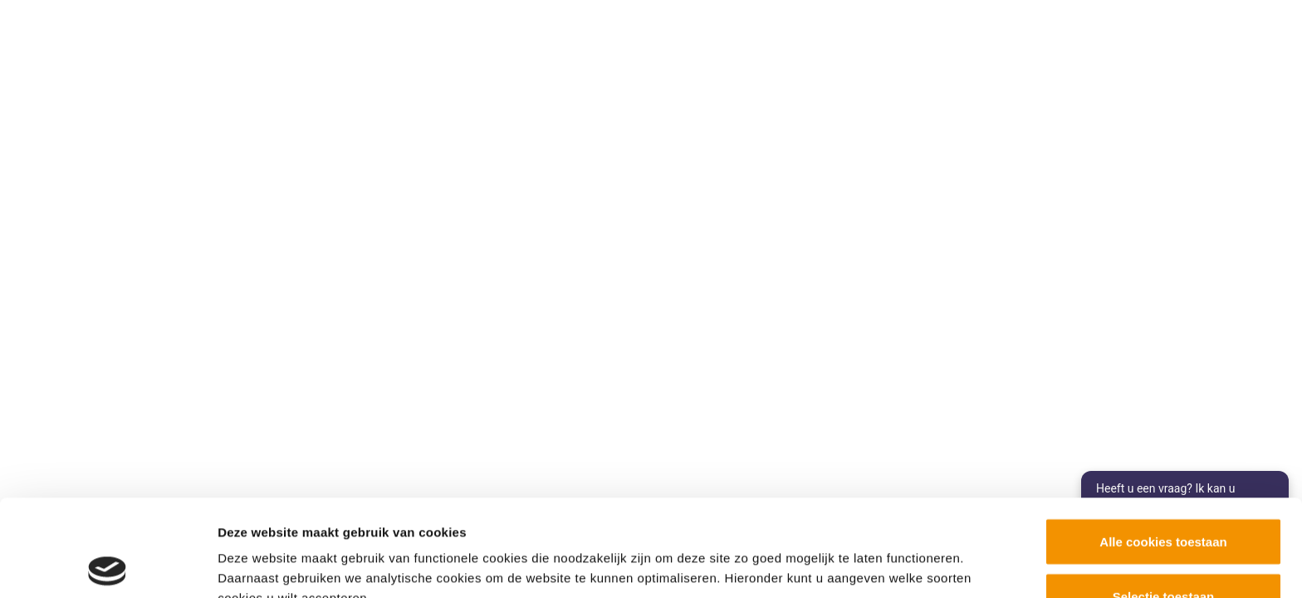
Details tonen (897, 555)
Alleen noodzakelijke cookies (1163, 554)
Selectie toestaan (1164, 500)
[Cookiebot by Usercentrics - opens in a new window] (107, 565)
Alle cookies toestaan (1162, 445)
